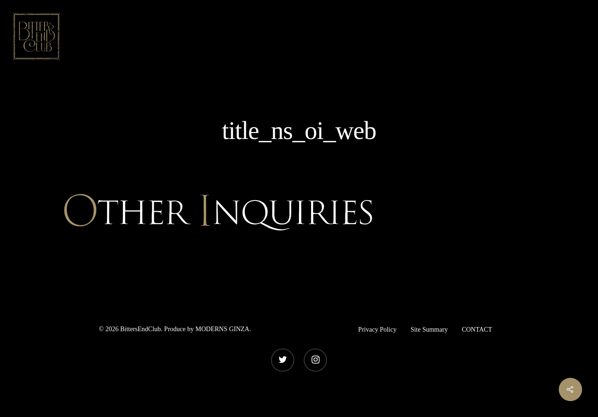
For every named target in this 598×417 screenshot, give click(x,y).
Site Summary (429, 329)
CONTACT (477, 329)
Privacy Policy (377, 329)
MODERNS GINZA (222, 329)
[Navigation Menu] (577, 36)
